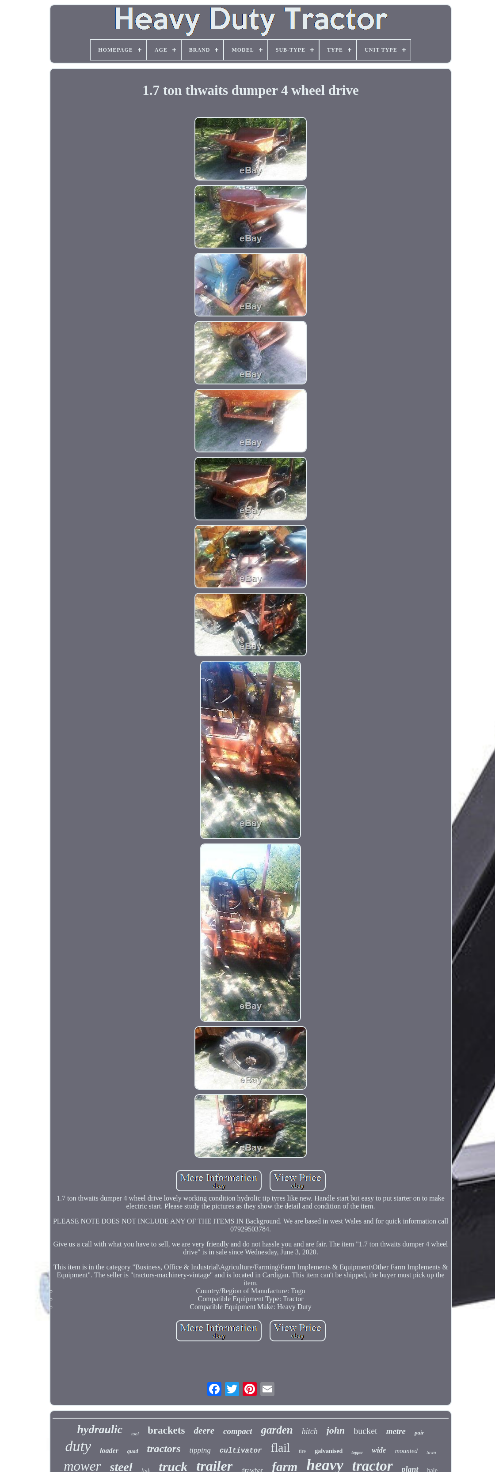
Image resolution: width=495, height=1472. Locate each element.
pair (419, 1432)
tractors (164, 1448)
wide (379, 1450)
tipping (200, 1450)
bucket (365, 1431)
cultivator (241, 1451)
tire (302, 1451)
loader (109, 1450)
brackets (166, 1430)
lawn (431, 1452)
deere (204, 1430)
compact (237, 1431)
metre (396, 1431)
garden (277, 1430)
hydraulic (99, 1429)
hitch (310, 1431)
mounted (406, 1450)
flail (280, 1447)
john (336, 1430)
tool (135, 1433)
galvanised (329, 1451)
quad (132, 1451)
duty (78, 1446)
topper (357, 1452)
